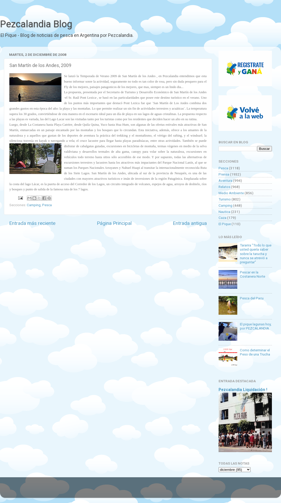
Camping (34, 205)
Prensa (224, 174)
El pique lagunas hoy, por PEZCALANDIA (255, 326)
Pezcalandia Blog (36, 24)
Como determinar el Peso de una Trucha (255, 352)
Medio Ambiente (231, 193)
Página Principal (114, 223)
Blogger (194, 490)
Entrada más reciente (32, 223)
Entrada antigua (190, 223)
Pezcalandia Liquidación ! (243, 389)
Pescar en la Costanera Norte (252, 274)
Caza (222, 218)
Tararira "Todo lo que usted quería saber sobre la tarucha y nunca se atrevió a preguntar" (255, 253)
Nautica (224, 212)
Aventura (225, 180)
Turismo (225, 199)
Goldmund (150, 490)
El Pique (225, 224)
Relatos (224, 187)
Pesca (47, 205)
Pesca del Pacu (252, 298)
